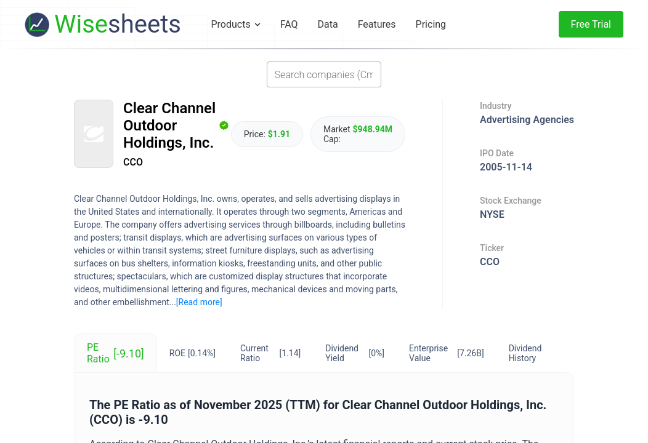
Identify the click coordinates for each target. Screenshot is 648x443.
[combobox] (324, 74)
